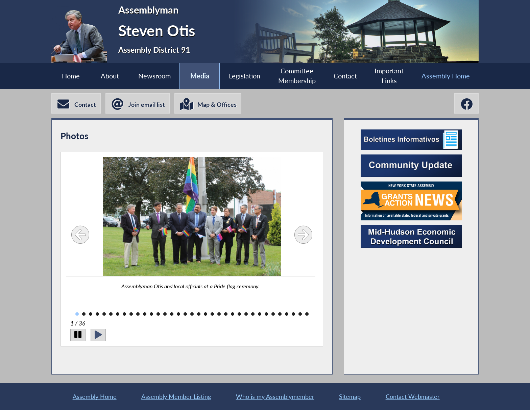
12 (151, 314)
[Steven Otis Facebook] (466, 103)
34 (300, 314)
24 (232, 314)
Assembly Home (445, 76)
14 (165, 314)
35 (307, 314)
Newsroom (154, 76)
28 (259, 314)
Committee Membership (297, 76)
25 (239, 314)
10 (138, 314)
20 (205, 314)
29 (266, 314)
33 (293, 314)
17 (185, 314)
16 (178, 314)
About (110, 76)
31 (280, 314)
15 (171, 314)
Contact (345, 76)
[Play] (98, 335)
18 (192, 314)
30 (273, 314)
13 (158, 314)
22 (219, 314)
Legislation (244, 76)
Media (199, 76)
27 (253, 314)
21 (212, 314)
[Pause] (78, 335)
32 (286, 314)
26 (246, 314)
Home (71, 76)
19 (198, 314)
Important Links (389, 76)
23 (225, 314)
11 (144, 314)
